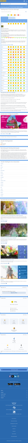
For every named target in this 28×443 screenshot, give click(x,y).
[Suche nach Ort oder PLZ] (14, 4)
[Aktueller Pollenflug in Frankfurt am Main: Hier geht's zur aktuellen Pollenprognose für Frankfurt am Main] (14, 181)
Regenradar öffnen (14, 292)
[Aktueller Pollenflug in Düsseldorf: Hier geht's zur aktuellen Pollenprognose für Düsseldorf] (14, 177)
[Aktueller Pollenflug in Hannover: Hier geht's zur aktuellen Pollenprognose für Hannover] (14, 184)
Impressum (14, 428)
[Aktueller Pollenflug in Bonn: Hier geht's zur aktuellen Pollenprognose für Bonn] (14, 169)
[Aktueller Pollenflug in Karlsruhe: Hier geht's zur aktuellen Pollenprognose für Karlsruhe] (14, 186)
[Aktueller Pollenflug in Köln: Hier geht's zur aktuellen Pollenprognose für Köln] (14, 187)
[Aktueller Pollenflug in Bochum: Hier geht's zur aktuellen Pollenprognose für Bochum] (14, 167)
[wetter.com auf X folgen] (13, 376)
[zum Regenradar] (24, 287)
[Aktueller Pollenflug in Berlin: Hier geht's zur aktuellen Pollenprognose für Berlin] (14, 165)
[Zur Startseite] (3, 1)
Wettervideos (3, 395)
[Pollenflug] (24, 1)
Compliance (14, 431)
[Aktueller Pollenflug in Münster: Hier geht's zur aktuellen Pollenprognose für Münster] (14, 192)
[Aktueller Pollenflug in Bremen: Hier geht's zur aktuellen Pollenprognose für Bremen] (14, 172)
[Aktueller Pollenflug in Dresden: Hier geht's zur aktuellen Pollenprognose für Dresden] (14, 175)
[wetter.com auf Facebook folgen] (10, 376)
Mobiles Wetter (3, 394)
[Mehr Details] (25, 298)
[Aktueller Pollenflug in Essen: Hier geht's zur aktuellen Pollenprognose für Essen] (14, 179)
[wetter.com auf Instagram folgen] (18, 376)
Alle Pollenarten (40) (12, 17)
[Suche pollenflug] (25, 12)
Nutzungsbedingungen (14, 436)
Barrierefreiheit (14, 433)
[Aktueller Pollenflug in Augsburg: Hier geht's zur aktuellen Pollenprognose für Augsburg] (14, 164)
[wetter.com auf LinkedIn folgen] (15, 376)
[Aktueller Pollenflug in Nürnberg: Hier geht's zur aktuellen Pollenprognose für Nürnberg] (14, 194)
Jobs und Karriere (14, 418)
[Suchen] (26, 4)
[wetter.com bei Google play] (10, 384)
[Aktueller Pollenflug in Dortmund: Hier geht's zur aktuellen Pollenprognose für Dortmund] (14, 174)
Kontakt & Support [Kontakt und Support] (14, 426)
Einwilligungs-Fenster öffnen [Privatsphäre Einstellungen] (14, 423)
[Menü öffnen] (26, 1)
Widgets (2, 392)
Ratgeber (2, 397)
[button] (14, 390)
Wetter (2, 390)
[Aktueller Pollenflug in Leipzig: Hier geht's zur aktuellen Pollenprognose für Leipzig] (14, 189)
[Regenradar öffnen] (14, 293)
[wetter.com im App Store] (17, 384)
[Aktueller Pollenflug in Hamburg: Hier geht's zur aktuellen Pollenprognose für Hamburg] (14, 182)
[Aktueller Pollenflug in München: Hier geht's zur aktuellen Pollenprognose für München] (14, 191)
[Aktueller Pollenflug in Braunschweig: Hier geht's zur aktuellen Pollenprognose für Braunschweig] (14, 170)
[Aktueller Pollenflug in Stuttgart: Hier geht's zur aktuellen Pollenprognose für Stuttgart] (14, 196)
